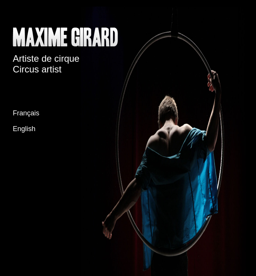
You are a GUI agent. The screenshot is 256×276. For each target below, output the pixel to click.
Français (26, 113)
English (24, 129)
